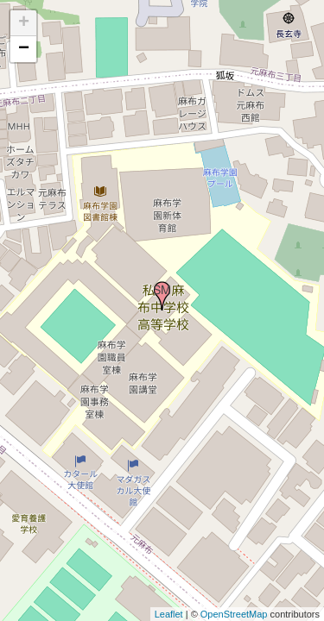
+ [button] (23, 23)
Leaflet (169, 614)
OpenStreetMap (234, 614)
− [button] (23, 49)
